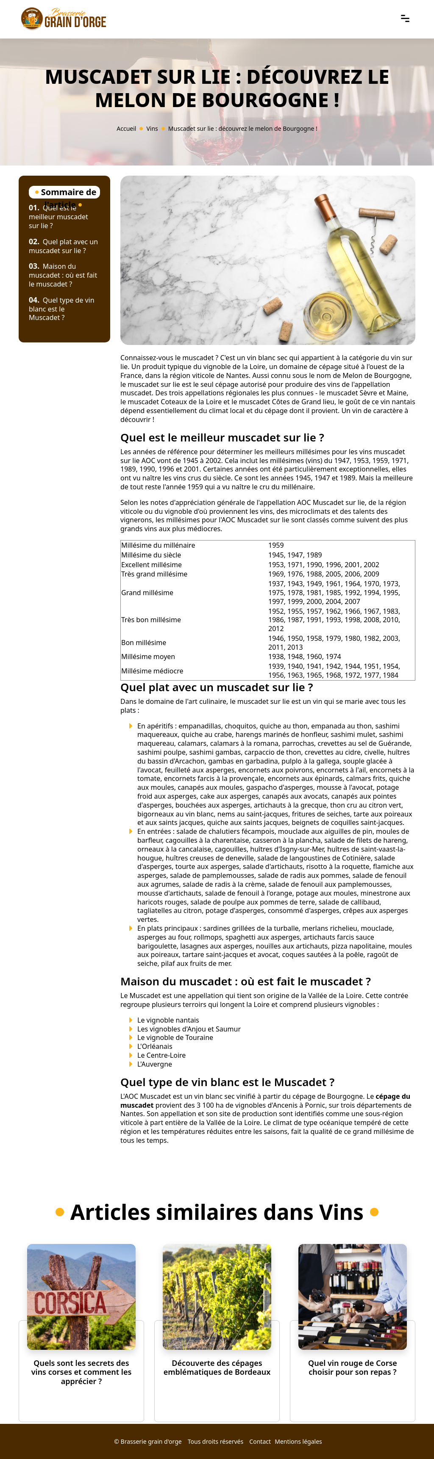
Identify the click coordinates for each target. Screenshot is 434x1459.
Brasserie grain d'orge (151, 1441)
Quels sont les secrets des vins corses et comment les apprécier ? (81, 1372)
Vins (152, 128)
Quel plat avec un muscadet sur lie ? (63, 246)
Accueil (126, 128)
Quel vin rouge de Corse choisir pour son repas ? (352, 1367)
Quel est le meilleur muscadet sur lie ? (58, 216)
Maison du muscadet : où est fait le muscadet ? (63, 275)
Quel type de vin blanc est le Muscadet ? (62, 309)
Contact (260, 1441)
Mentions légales (298, 1441)
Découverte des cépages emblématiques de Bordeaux (217, 1367)
